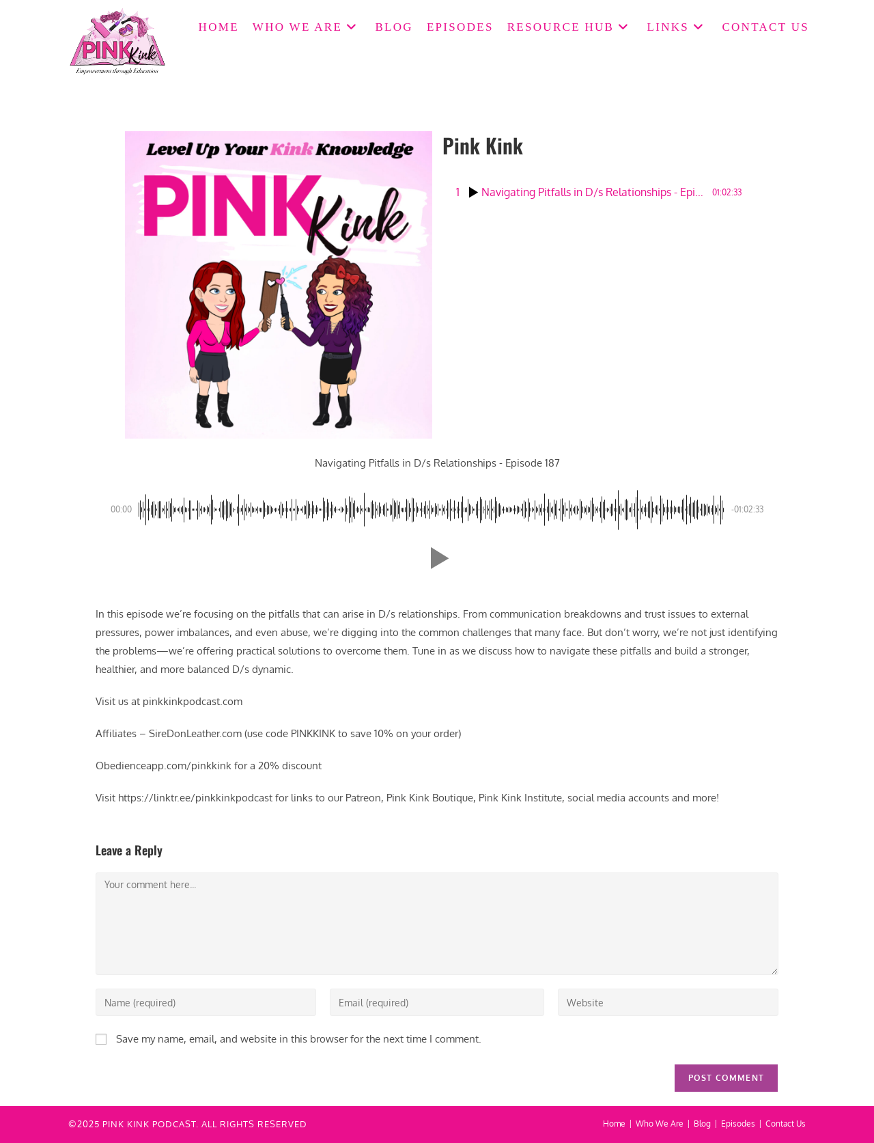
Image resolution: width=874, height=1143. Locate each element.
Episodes (738, 1123)
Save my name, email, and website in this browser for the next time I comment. (298, 1038)
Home (614, 1123)
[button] (437, 558)
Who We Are (659, 1123)
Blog (702, 1123)
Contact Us (785, 1123)
